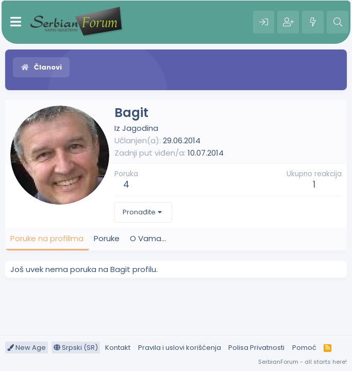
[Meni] (16, 22)
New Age (26, 347)
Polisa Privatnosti (256, 347)
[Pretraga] (337, 22)
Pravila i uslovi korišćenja (179, 347)
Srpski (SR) (76, 347)
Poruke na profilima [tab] (46, 238)
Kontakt (117, 347)
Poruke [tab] (107, 238)
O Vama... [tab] (148, 238)
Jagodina (140, 128)
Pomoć (304, 347)
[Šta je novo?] (313, 22)
